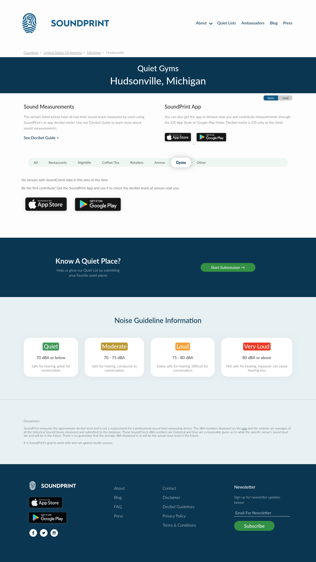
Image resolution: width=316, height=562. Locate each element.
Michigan (94, 52)
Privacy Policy (174, 515)
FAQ (118, 506)
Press (287, 22)
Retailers (137, 162)
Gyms (181, 162)
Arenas (159, 162)
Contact (169, 488)
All (36, 162)
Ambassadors (253, 22)
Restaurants (58, 162)
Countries (31, 52)
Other (201, 162)
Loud (285, 98)
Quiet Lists (226, 22)
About (204, 22)
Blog (274, 22)
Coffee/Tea (110, 162)
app (244, 428)
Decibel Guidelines (178, 506)
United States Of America (63, 52)
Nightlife (84, 162)
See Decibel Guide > (41, 137)
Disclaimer (171, 497)
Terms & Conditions (179, 525)
